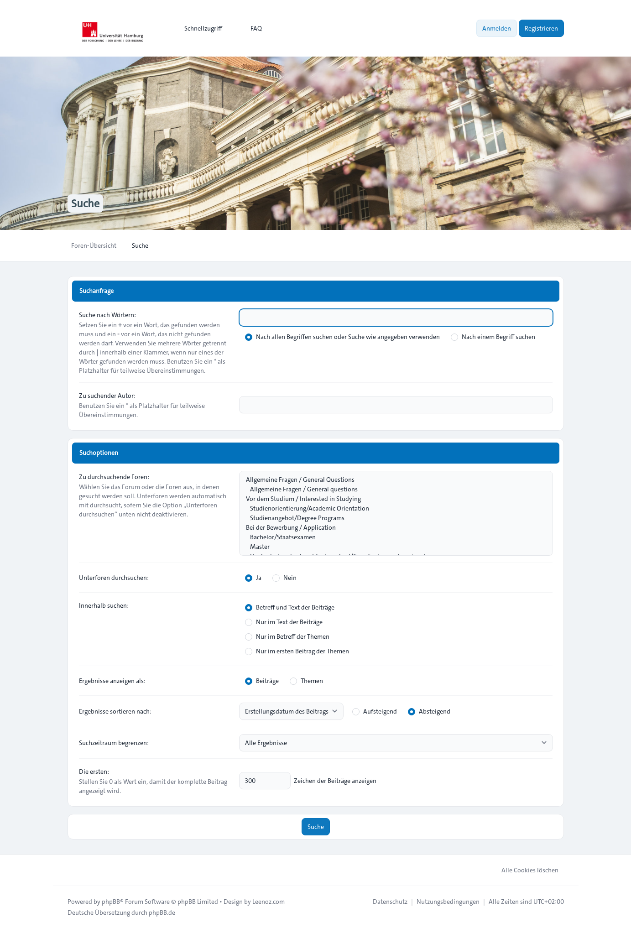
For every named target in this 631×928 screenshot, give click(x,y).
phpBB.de (162, 912)
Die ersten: (94, 771)
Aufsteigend (374, 711)
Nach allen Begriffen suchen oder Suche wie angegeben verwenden (342, 336)
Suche (316, 826)
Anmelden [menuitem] (496, 28)
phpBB (111, 901)
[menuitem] (199, 28)
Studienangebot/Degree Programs (391, 518)
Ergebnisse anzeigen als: (112, 680)
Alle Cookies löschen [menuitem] (524, 870)
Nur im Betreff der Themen (287, 636)
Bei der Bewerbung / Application (391, 527)
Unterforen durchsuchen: (114, 577)
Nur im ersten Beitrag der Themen (297, 651)
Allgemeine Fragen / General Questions (391, 480)
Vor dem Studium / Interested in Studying (391, 499)
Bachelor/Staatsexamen (391, 537)
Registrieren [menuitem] (541, 28)
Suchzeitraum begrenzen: (114, 742)
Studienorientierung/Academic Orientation (391, 508)
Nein (284, 577)
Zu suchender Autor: (107, 395)
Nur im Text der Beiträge (284, 621)
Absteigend (429, 711)
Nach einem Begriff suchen (493, 336)
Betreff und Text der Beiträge (289, 607)
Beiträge (262, 680)
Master (391, 547)
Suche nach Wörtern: (107, 314)
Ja (253, 577)
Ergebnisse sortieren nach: (115, 711)
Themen (306, 680)
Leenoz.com (268, 901)
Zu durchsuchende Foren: (114, 476)
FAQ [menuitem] (250, 28)
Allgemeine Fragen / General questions (391, 489)
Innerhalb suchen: (104, 605)
